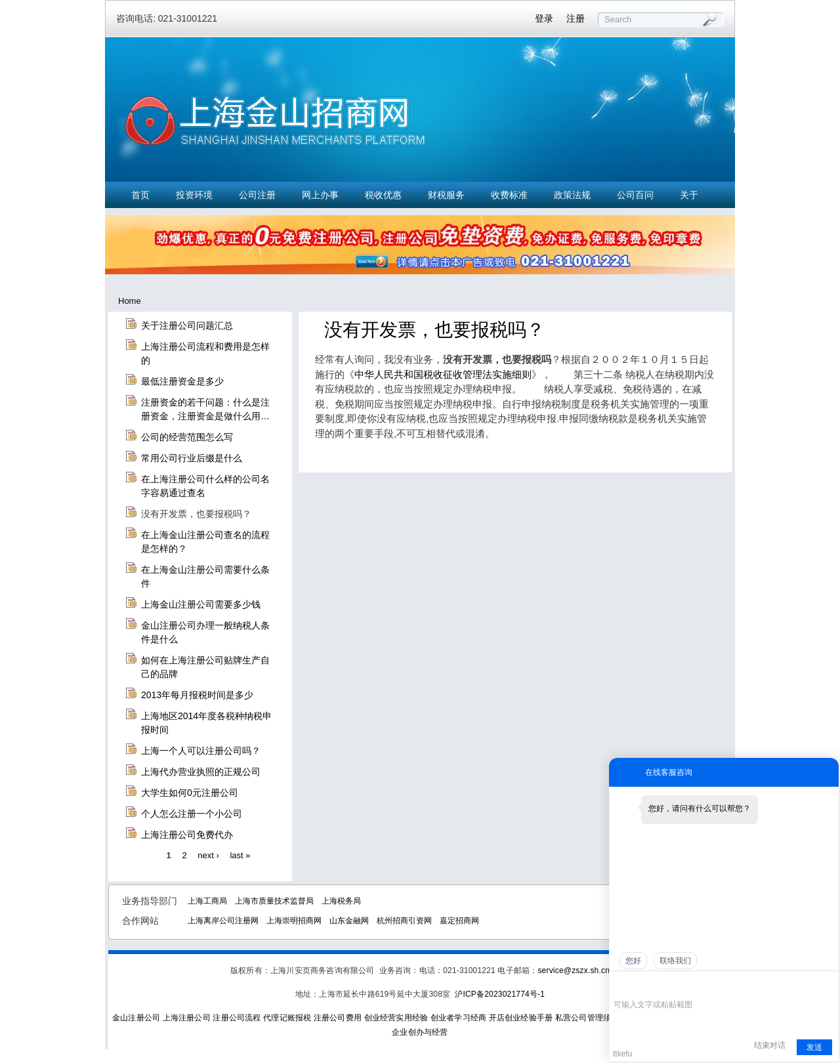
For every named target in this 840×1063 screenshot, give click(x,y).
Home (129, 301)
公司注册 (257, 195)
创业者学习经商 (458, 1017)
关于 (689, 195)
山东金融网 (349, 920)
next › (208, 855)
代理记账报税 (287, 1017)
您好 (633, 960)
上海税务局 (341, 901)
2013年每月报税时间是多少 (197, 695)
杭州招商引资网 (404, 920)
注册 (575, 18)
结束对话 (770, 1045)
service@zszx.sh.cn (573, 970)
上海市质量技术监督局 (274, 901)
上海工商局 (207, 901)
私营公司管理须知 (587, 1017)
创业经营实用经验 (396, 1017)
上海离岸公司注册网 (223, 920)
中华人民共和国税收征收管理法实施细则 (443, 374)
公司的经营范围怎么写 (187, 437)
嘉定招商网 (459, 920)
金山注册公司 (136, 1017)
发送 (814, 1047)
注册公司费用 (338, 1017)
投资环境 (194, 195)
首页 (140, 195)
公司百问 (635, 195)
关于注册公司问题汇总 (187, 325)
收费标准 (509, 195)
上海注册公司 (187, 1017)
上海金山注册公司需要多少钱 (201, 604)
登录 (544, 18)
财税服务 (446, 195)
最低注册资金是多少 (182, 381)
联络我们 (675, 960)
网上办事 (320, 195)
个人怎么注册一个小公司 (191, 813)
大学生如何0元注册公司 (189, 792)
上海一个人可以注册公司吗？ (201, 750)
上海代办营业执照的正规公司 (201, 771)
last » (240, 855)
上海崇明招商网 (294, 920)
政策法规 (572, 195)
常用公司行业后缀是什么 (191, 458)
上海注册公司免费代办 (187, 834)
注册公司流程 (237, 1017)
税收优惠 (383, 195)
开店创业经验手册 (521, 1017)
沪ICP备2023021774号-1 (500, 994)
